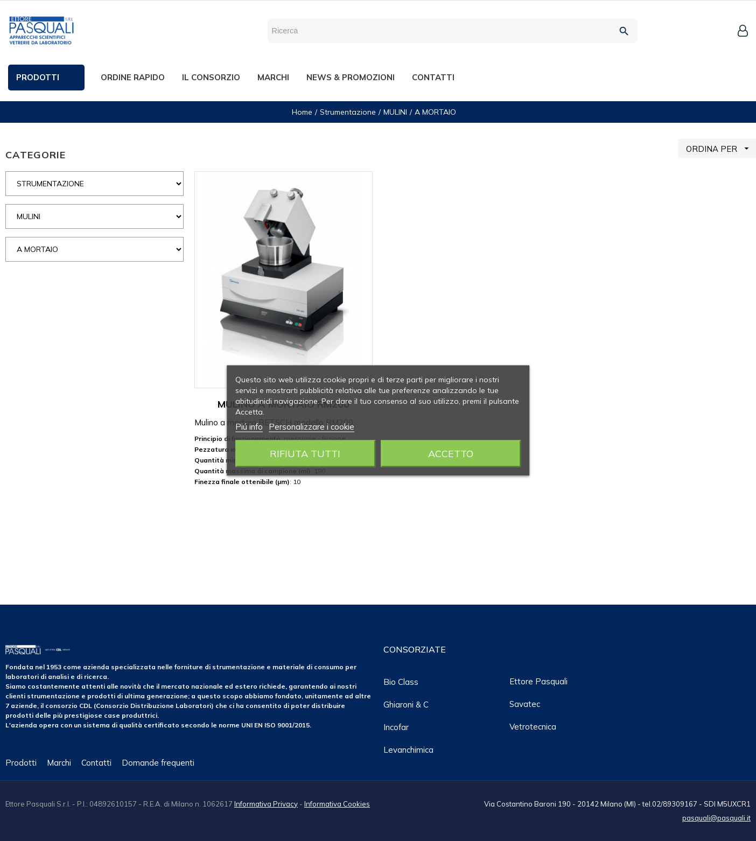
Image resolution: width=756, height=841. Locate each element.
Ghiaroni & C (406, 704)
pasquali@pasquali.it (716, 818)
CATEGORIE (35, 155)
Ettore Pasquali (538, 681)
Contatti (96, 763)
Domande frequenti (158, 763)
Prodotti (21, 763)
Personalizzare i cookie (311, 427)
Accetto (450, 453)
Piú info (249, 427)
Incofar (396, 727)
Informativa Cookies (337, 804)
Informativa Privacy (266, 804)
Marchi (59, 763)
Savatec (524, 704)
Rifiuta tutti (305, 453)
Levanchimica (408, 750)
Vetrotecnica (532, 726)
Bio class (400, 682)
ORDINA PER (721, 148)
